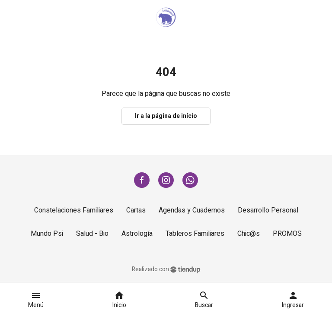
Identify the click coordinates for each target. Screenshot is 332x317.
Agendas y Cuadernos (192, 210)
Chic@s (248, 233)
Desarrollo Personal (268, 210)
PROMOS (287, 233)
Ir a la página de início (166, 115)
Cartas (136, 210)
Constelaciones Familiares (73, 210)
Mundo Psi (47, 233)
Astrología (137, 233)
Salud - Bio (92, 233)
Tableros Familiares (195, 233)
